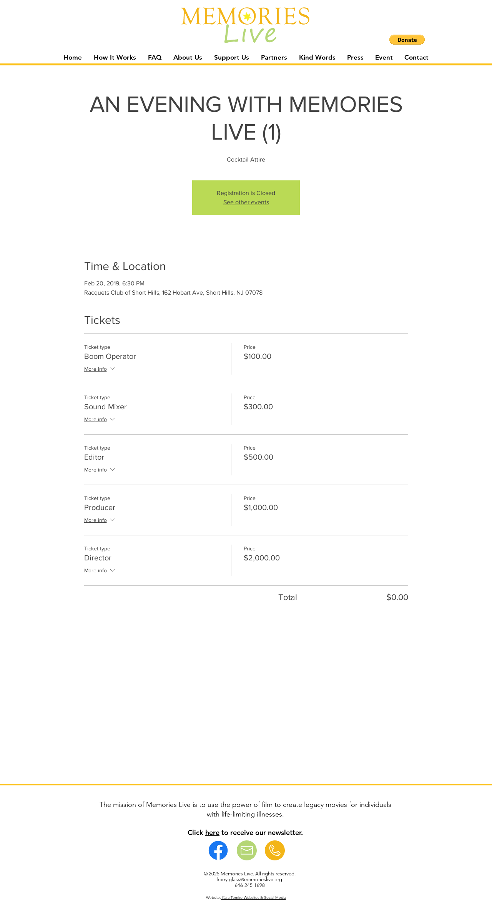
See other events (246, 202)
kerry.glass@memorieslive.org (249, 879)
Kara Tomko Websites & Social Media (253, 897)
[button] (407, 40)
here (212, 832)
